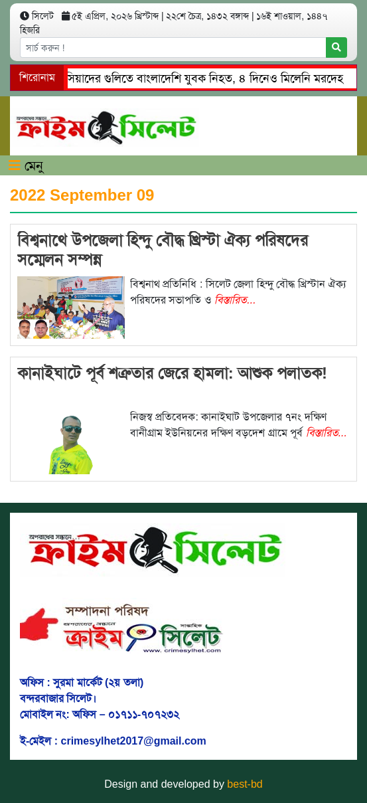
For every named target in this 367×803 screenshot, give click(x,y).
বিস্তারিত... (235, 300)
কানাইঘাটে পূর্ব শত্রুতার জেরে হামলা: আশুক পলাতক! (172, 373)
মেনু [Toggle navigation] (26, 165)
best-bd (244, 784)
